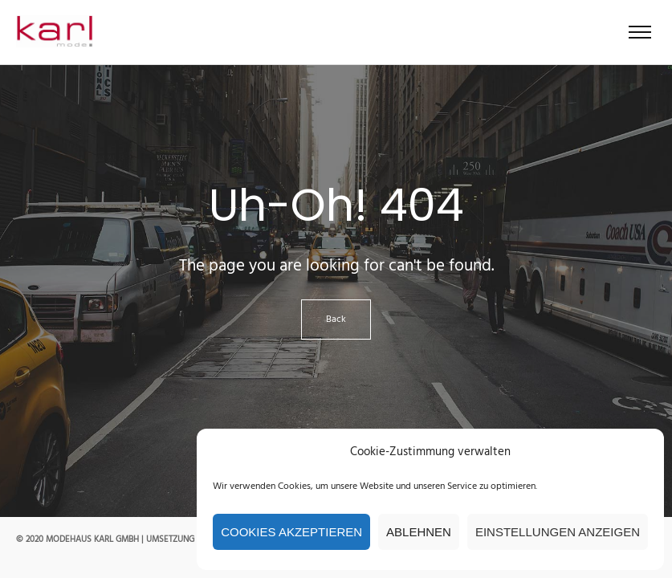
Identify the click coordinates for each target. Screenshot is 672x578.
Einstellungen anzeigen (557, 532)
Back (336, 319)
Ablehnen (418, 532)
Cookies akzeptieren (291, 532)
